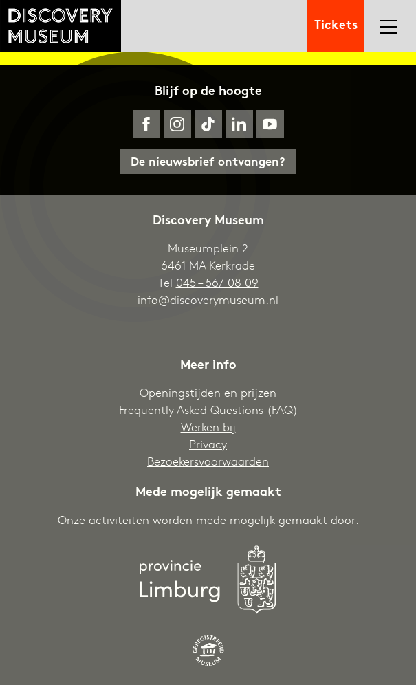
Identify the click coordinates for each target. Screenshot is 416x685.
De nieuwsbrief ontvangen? (208, 160)
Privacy (208, 444)
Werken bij (208, 427)
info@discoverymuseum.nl (208, 299)
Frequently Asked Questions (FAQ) (208, 409)
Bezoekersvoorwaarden (208, 461)
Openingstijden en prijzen (208, 392)
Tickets (336, 23)
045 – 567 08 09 (217, 282)
